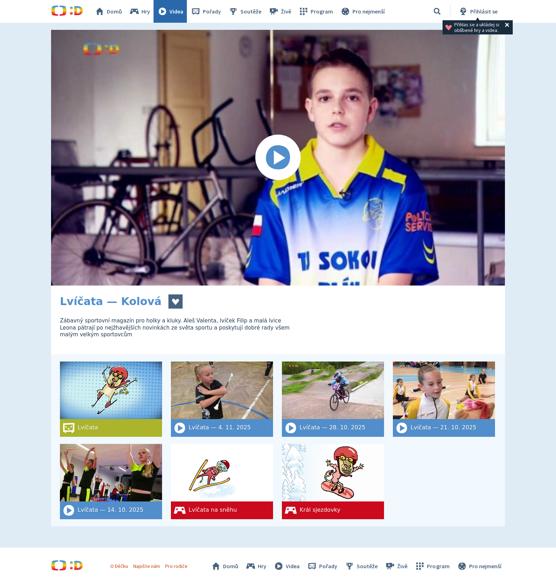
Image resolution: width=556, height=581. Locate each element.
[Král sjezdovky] (333, 481)
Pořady (205, 11)
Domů (108, 11)
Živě (279, 11)
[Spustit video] (278, 158)
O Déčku (119, 566)
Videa (170, 11)
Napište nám (146, 566)
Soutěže (244, 11)
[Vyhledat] (437, 11)
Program (315, 11)
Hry (139, 11)
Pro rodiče (176, 566)
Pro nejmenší (362, 11)
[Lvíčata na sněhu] (222, 481)
